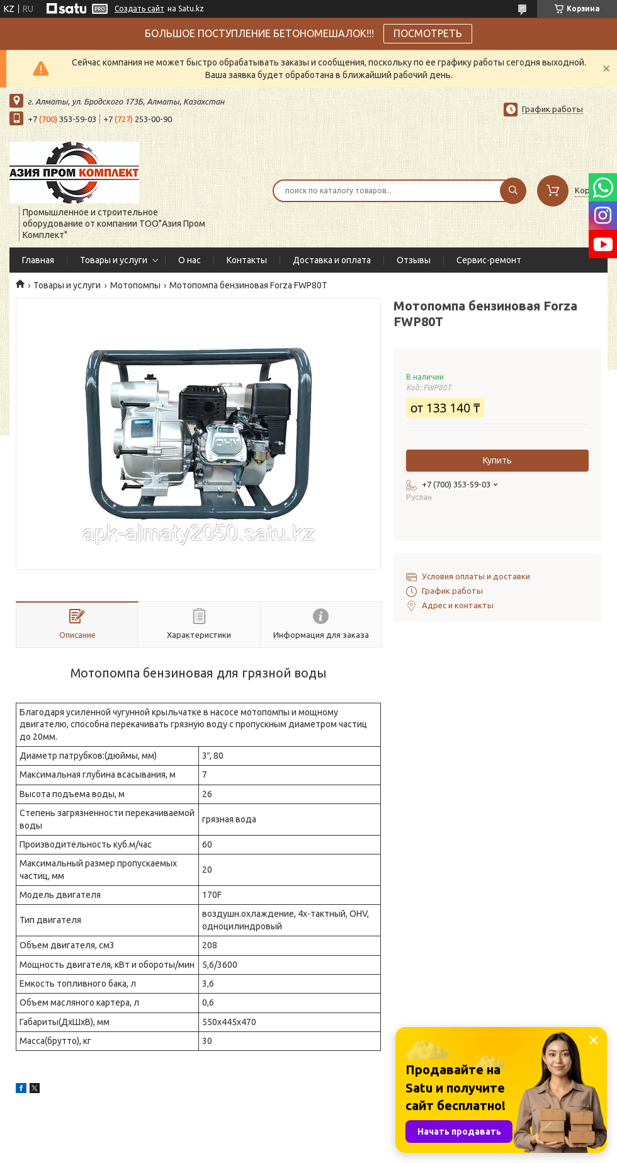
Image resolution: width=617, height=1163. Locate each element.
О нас (189, 260)
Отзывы (414, 260)
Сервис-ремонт (488, 260)
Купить (497, 460)
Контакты (247, 260)
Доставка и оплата (332, 260)
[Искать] (513, 191)
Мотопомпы (135, 285)
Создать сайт (139, 8)
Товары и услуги (113, 260)
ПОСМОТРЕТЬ (427, 33)
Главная (38, 260)
